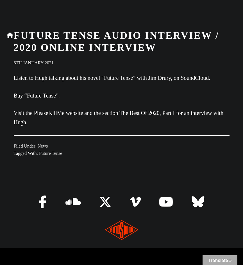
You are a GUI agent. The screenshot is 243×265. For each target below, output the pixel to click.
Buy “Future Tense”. (37, 95)
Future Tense (50, 153)
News (43, 146)
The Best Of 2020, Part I (147, 113)
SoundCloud (195, 78)
